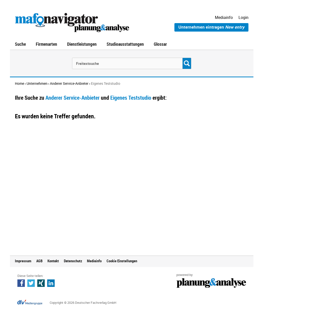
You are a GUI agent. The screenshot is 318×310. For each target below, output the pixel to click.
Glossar (160, 44)
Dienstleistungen (82, 44)
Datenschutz (73, 260)
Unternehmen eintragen (211, 27)
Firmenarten (46, 44)
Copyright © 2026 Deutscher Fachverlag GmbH (83, 302)
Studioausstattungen (125, 44)
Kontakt (53, 260)
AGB (39, 260)
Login (243, 17)
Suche (20, 44)
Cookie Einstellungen (122, 260)
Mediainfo (224, 17)
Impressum (23, 260)
